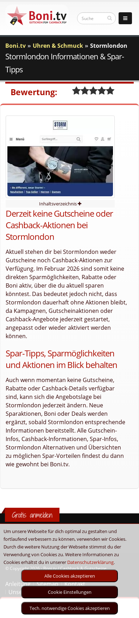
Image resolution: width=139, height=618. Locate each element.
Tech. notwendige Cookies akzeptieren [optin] (70, 608)
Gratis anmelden (32, 515)
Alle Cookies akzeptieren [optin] (69, 576)
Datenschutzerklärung (90, 562)
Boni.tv (15, 46)
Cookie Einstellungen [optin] (69, 592)
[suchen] (109, 18)
